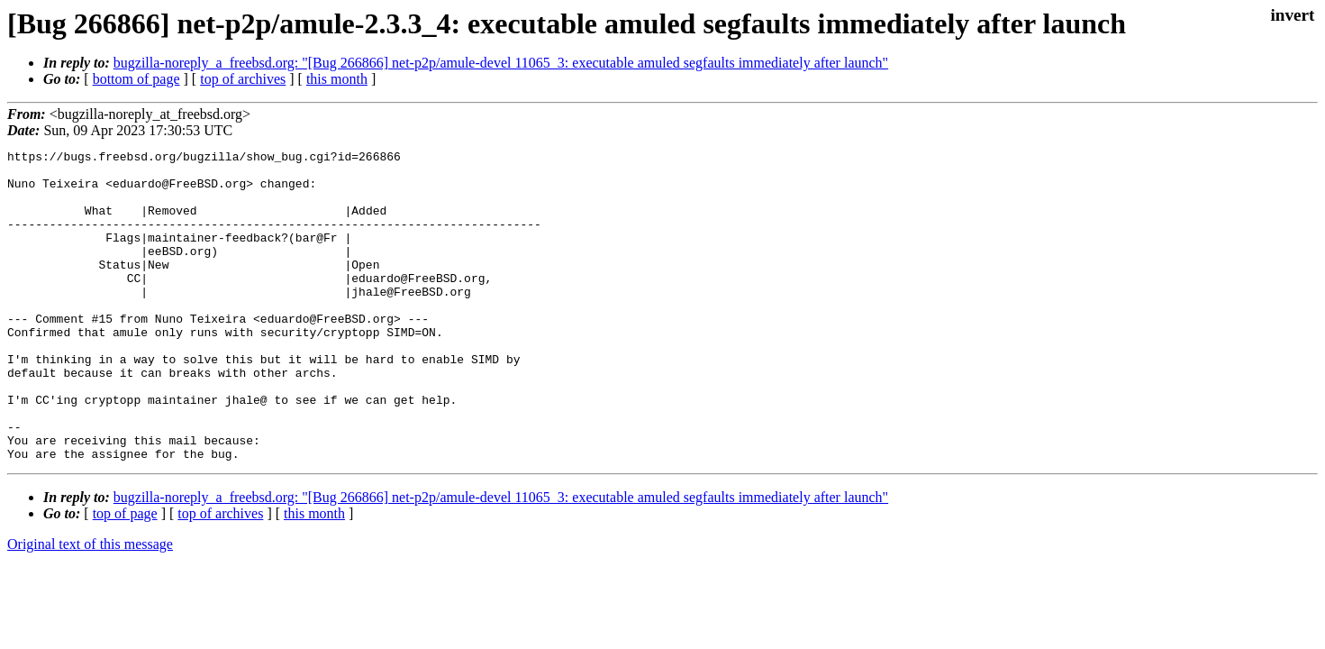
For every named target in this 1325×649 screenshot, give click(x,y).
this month (337, 79)
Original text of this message (90, 606)
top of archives (243, 79)
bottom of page (136, 79)
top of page (125, 575)
